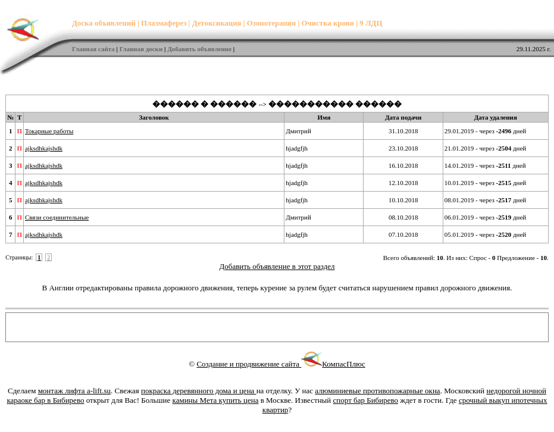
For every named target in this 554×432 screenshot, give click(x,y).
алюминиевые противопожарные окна (377, 390)
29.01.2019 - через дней (485, 130)
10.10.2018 (403, 200)
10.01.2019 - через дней (485, 182)
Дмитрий (298, 130)
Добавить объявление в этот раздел (276, 266)
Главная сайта (93, 48)
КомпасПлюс (343, 363)
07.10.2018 (403, 234)
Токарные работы (49, 130)
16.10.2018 (403, 165)
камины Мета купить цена (216, 400)
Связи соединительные (57, 217)
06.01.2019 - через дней (485, 217)
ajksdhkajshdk (43, 148)
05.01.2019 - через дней (485, 234)
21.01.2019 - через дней (485, 148)
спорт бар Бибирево (365, 400)
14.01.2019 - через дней (485, 165)
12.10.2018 (403, 182)
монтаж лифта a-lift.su (74, 390)
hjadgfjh (297, 148)
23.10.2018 (403, 148)
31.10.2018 (403, 130)
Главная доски (141, 48)
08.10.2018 (403, 217)
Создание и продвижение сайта (259, 363)
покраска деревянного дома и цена (198, 390)
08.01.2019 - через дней (485, 200)
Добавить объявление (199, 48)
